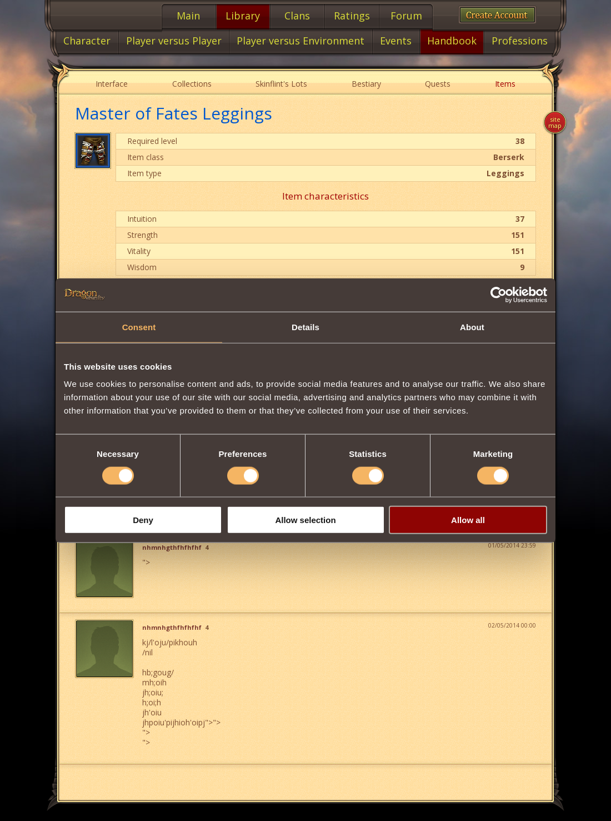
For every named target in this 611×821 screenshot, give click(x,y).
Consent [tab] (139, 326)
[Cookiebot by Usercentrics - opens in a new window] (498, 294)
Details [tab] (305, 326)
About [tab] (472, 326)
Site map (555, 122)
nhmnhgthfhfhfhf (172, 547)
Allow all (468, 520)
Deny (143, 520)
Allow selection (305, 520)
